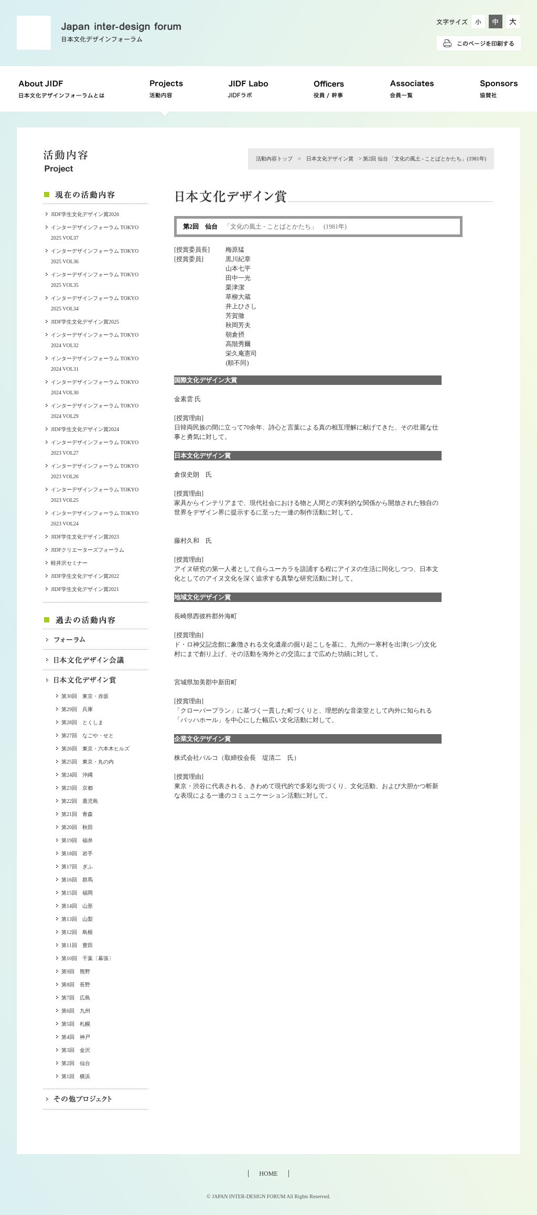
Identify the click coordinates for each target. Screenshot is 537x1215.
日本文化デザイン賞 (329, 159)
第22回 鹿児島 (79, 801)
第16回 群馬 (77, 880)
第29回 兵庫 (77, 709)
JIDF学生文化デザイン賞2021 (85, 589)
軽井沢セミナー (69, 563)
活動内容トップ (274, 159)
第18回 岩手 (77, 853)
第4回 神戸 (75, 1037)
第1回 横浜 (75, 1076)
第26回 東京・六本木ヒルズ (95, 748)
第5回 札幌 (75, 1024)
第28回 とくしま (82, 722)
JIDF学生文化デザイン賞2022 (85, 576)
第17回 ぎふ (77, 866)
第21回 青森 (77, 814)
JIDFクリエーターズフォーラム (87, 550)
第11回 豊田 (77, 945)
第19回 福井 (77, 840)
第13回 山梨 (77, 919)
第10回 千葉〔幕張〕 (87, 958)
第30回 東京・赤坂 (85, 696)
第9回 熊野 (75, 971)
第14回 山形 (77, 906)
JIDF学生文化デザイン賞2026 (85, 214)
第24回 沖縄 (77, 775)
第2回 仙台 (75, 1063)
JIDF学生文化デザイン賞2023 (85, 537)
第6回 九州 (75, 1011)
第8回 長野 (75, 984)
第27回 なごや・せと (87, 735)
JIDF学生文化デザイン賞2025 (85, 322)
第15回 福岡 (77, 893)
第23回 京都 (77, 788)
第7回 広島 (75, 998)
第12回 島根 (77, 932)
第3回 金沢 (75, 1050)
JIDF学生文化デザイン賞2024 (85, 429)
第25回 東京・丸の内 (87, 762)
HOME (268, 1173)
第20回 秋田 (77, 827)
